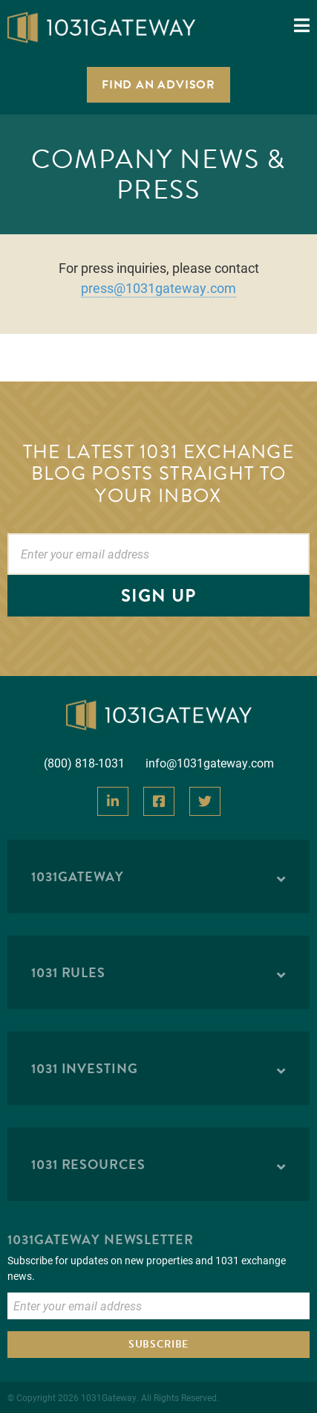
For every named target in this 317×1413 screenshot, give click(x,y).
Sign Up (158, 595)
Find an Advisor (158, 85)
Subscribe (158, 1344)
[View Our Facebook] (158, 801)
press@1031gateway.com (158, 288)
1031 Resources (88, 1164)
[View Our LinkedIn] (112, 801)
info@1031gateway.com (210, 762)
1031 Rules (68, 972)
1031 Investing (84, 1068)
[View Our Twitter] (204, 801)
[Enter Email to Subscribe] (158, 1306)
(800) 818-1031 (84, 762)
